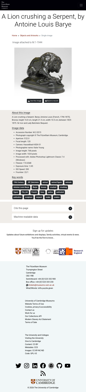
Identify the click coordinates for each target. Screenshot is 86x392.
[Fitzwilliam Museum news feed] (43, 373)
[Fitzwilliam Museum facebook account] (35, 365)
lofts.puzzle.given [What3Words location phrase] (45, 288)
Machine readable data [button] (26, 216)
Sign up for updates (43, 230)
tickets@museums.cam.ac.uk (41, 285)
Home (14, 35)
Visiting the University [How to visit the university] (34, 338)
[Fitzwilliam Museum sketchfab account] (51, 365)
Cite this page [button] (21, 208)
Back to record (51, 101)
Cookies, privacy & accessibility (38, 307)
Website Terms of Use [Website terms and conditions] (34, 304)
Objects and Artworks (29, 35)
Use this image (34, 101)
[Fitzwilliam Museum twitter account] (19, 365)
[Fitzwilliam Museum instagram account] (27, 365)
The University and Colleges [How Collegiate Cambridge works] (37, 335)
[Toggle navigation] (81, 5)
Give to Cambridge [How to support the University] (33, 341)
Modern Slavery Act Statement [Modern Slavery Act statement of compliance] (38, 319)
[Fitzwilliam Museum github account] (60, 365)
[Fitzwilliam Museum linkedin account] (43, 365)
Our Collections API (33, 316)
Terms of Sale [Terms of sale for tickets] (31, 322)
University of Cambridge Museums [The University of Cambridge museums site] (40, 301)
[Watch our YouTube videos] (67, 365)
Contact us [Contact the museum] (29, 310)
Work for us (30, 313)
